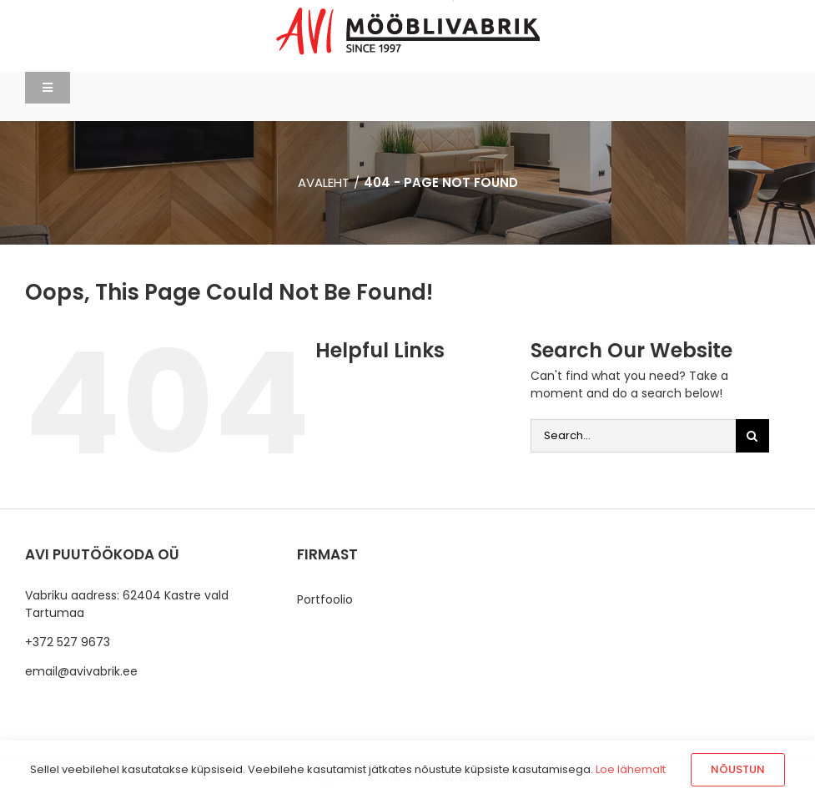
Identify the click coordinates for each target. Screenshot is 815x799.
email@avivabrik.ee (81, 671)
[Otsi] (752, 436)
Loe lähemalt (631, 769)
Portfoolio (325, 599)
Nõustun (738, 769)
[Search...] (633, 436)
